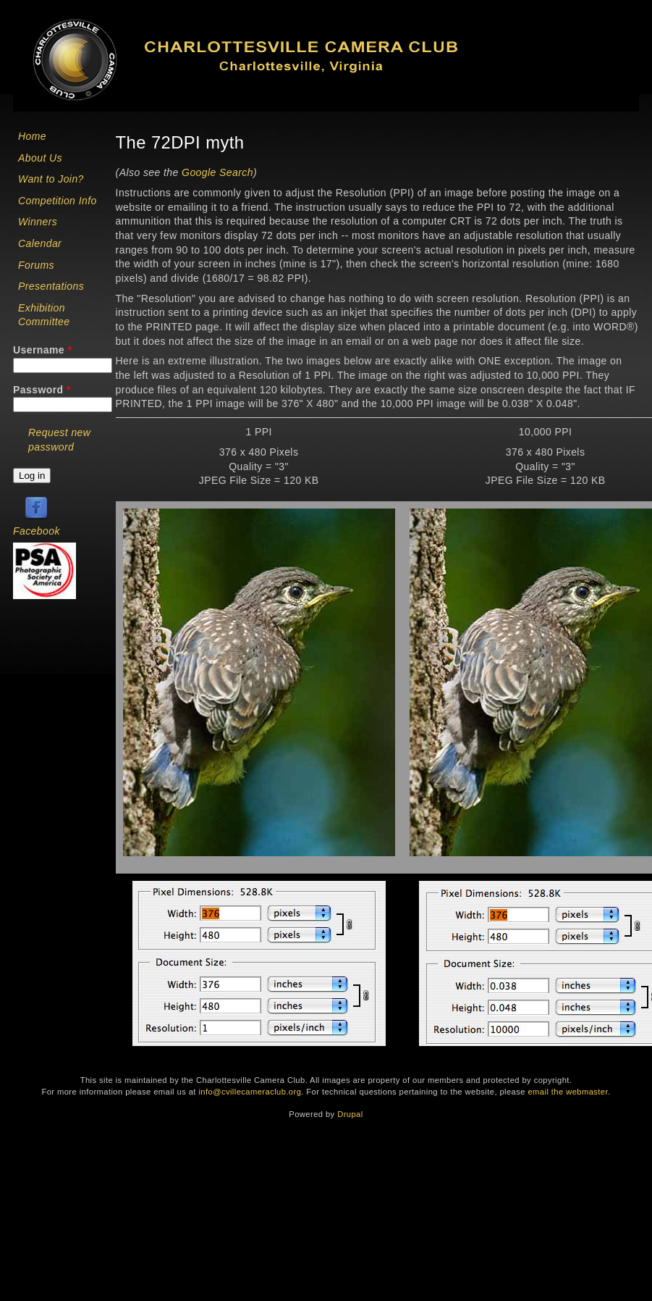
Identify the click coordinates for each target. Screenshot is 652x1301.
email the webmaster (568, 1091)
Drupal (350, 1114)
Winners (37, 221)
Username (42, 350)
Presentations (51, 286)
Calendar (40, 243)
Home (32, 136)
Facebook (36, 531)
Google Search (217, 172)
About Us (40, 158)
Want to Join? (51, 179)
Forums (36, 265)
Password (42, 390)
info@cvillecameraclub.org (249, 1091)
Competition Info (57, 200)
